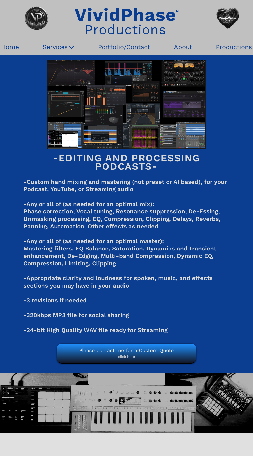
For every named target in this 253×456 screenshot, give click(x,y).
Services (58, 47)
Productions (234, 47)
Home (10, 47)
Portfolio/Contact (124, 47)
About (183, 47)
